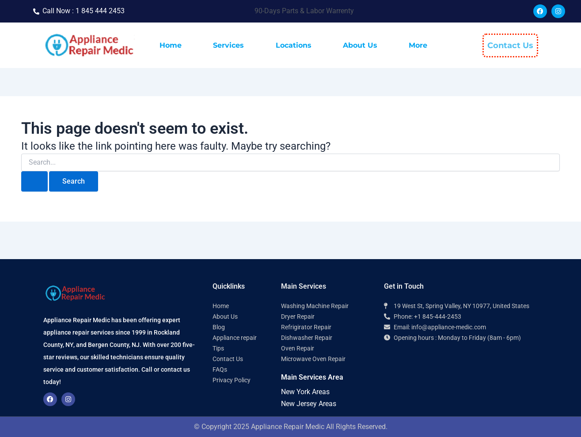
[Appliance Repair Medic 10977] (461, 382)
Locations (293, 45)
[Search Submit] (34, 181)
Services (228, 45)
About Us (360, 45)
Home (170, 45)
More (418, 45)
